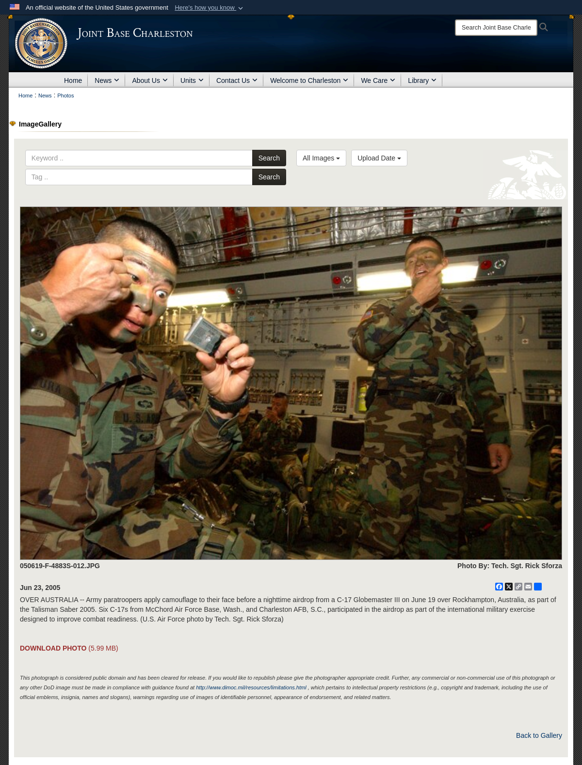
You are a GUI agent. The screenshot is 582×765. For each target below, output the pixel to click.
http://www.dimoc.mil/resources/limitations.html (251, 687)
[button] (210, 8)
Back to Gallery (539, 735)
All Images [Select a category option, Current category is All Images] (321, 158)
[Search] (496, 27)
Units (192, 80)
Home (73, 80)
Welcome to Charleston (309, 80)
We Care (378, 80)
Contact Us (237, 80)
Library (422, 80)
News (107, 80)
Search (269, 158)
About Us (150, 80)
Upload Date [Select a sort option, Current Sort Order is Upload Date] (379, 158)
